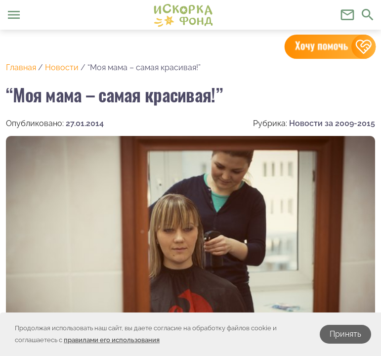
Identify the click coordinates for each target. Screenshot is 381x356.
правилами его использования (112, 340)
